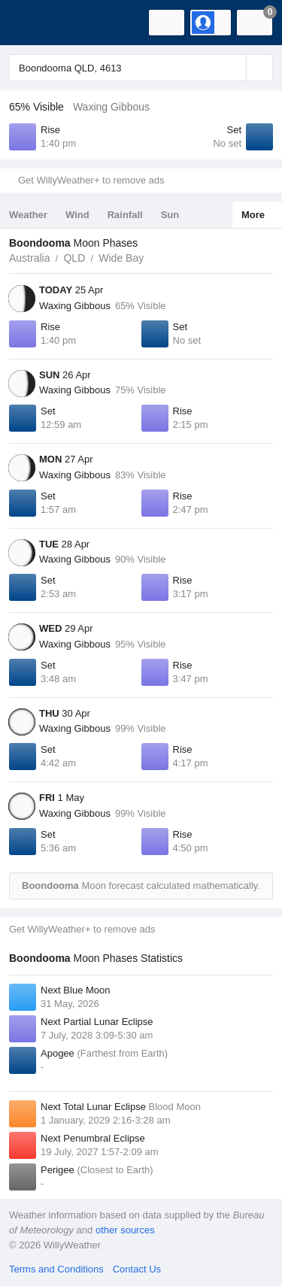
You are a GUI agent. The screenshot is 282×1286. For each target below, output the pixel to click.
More (253, 214)
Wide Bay (121, 258)
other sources (125, 1230)
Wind (77, 214)
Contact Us (137, 1269)
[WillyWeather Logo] (34, 22)
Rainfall (125, 214)
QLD (74, 258)
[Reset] (233, 68)
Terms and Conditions (56, 1269)
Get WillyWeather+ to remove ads (91, 180)
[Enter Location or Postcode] (141, 67)
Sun (170, 214)
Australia (29, 258)
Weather (28, 214)
